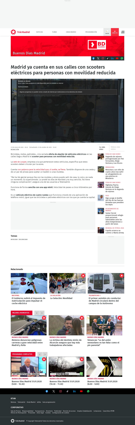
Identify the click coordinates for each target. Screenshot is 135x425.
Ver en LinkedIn (74, 391)
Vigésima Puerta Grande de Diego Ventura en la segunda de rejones (101, 185)
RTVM (13, 399)
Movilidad (14, 239)
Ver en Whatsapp (88, 391)
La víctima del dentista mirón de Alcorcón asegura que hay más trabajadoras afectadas (66, 325)
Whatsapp (122, 58)
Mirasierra (109, 167)
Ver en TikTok (67, 391)
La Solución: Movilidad (61, 298)
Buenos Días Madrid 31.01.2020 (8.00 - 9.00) (104, 367)
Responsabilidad (27, 411)
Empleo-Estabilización (84, 411)
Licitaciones (97, 411)
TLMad (54, 32)
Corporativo (17, 407)
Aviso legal (40, 413)
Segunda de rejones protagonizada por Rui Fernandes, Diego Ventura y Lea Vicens (101, 156)
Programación (91, 32)
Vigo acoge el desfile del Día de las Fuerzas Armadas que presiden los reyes (101, 198)
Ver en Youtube (81, 391)
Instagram (103, 58)
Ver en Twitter (54, 391)
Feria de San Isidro (112, 154)
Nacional (15, 295)
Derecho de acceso (69, 411)
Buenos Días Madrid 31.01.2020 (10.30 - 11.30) (66, 367)
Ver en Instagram (61, 391)
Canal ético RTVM (108, 411)
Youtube (117, 58)
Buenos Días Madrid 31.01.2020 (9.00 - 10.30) (29, 367)
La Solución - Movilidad (67, 283)
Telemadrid (21, 402)
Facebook (93, 58)
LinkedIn (112, 58)
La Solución (55, 295)
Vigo (107, 195)
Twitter (98, 58)
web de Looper (19, 162)
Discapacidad (23, 239)
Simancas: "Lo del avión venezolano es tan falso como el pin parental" (104, 325)
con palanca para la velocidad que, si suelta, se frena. (42, 170)
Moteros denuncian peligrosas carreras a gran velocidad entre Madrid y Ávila (29, 325)
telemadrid (17, 421)
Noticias (39, 32)
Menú (123, 32)
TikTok (107, 58)
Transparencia (39, 411)
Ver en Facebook (47, 391)
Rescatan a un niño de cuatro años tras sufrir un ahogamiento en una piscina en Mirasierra (101, 169)
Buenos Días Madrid (20, 337)
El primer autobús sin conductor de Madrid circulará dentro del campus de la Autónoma (106, 283)
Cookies (48, 413)
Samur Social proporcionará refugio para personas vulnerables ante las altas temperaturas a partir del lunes (101, 211)
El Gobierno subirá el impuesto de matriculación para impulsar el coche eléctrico (29, 283)
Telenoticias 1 (94, 295)
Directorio (49, 411)
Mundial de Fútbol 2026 (114, 228)
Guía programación (49, 402)
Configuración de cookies (60, 413)
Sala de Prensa (16, 411)
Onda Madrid (71, 32)
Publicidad (57, 411)
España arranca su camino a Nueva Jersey (101, 230)
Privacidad (31, 413)
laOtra (39, 402)
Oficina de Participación (19, 413)
